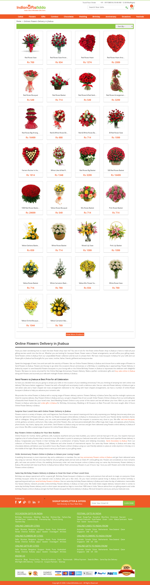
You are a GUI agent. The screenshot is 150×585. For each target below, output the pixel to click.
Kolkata (32, 532)
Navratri (122, 517)
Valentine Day (32, 519)
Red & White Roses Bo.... (59, 133)
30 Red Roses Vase (116, 133)
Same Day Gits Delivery (108, 559)
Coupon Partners (50, 562)
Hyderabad (61, 529)
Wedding (84, 16)
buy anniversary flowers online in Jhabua (96, 457)
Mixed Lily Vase (87, 245)
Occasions (127, 16)
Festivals (141, 16)
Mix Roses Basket (87, 208)
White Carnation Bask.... (59, 283)
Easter (84, 521)
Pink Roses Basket (116, 208)
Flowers (33, 16)
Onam (104, 519)
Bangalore (32, 529)
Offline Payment (80, 559)
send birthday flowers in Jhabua (48, 481)
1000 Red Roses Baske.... (31, 208)
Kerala (17, 532)
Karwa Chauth (93, 521)
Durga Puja (87, 517)
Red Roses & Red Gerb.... (87, 95)
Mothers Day (55, 517)
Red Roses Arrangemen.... (115, 95)
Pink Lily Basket (116, 245)
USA (95, 532)
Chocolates (69, 16)
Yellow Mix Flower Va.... (87, 283)
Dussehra (96, 517)
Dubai (94, 529)
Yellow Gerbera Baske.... (30, 245)
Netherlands (103, 529)
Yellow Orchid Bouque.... (31, 321)
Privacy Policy (34, 559)
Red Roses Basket (59, 95)
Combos (54, 16)
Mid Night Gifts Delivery (24, 562)
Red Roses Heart (87, 57)
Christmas (114, 517)
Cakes (22, 16)
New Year (45, 517)
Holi (78, 521)
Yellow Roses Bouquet (59, 208)
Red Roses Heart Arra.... (116, 57)
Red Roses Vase (30, 57)
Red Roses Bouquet (30, 95)
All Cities (63, 532)
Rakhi (130, 519)
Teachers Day (20, 521)
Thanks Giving (57, 519)
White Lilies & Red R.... (59, 170)
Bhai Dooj (105, 517)
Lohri (111, 519)
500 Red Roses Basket (116, 170)
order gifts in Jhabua (49, 403)
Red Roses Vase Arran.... (59, 57)
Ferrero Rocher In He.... (30, 170)
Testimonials (67, 559)
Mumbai (24, 529)
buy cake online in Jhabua (125, 371)
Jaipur (38, 532)
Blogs (26, 559)
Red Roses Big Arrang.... (30, 133)
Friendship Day (45, 519)
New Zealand (114, 529)
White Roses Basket (59, 245)
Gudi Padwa (96, 519)
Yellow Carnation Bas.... (59, 321)
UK (92, 532)
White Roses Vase (115, 283)
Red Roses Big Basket (87, 170)
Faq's (59, 559)
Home (18, 21)
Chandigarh (54, 532)
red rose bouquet (128, 419)
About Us (18, 559)
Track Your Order (88, 2)
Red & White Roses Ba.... (87, 133)
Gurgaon (41, 529)
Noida (48, 529)
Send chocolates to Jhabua (116, 441)
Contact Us (39, 562)
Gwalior (45, 532)
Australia (80, 529)
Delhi (17, 529)
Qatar (123, 529)
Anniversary (112, 16)
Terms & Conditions (48, 559)
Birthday (98, 16)
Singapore (81, 532)
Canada (88, 529)
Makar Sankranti (120, 519)
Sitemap (62, 562)
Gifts (44, 16)
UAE (87, 532)
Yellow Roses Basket (30, 283)
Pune (54, 529)
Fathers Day (66, 517)
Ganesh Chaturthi (83, 519)
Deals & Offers (93, 559)
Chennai (24, 532)
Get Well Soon (20, 519)
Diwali (79, 517)
